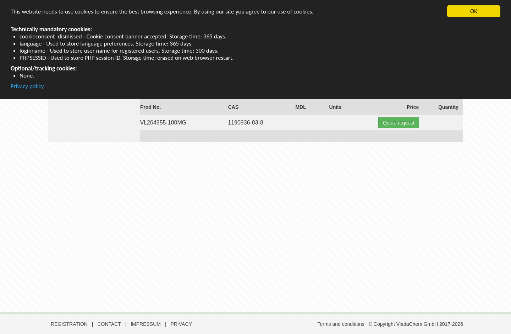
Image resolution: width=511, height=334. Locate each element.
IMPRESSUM (146, 324)
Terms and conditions (340, 324)
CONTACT (109, 324)
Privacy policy (27, 86)
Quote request (398, 123)
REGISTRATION (69, 324)
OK (473, 11)
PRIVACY (181, 324)
